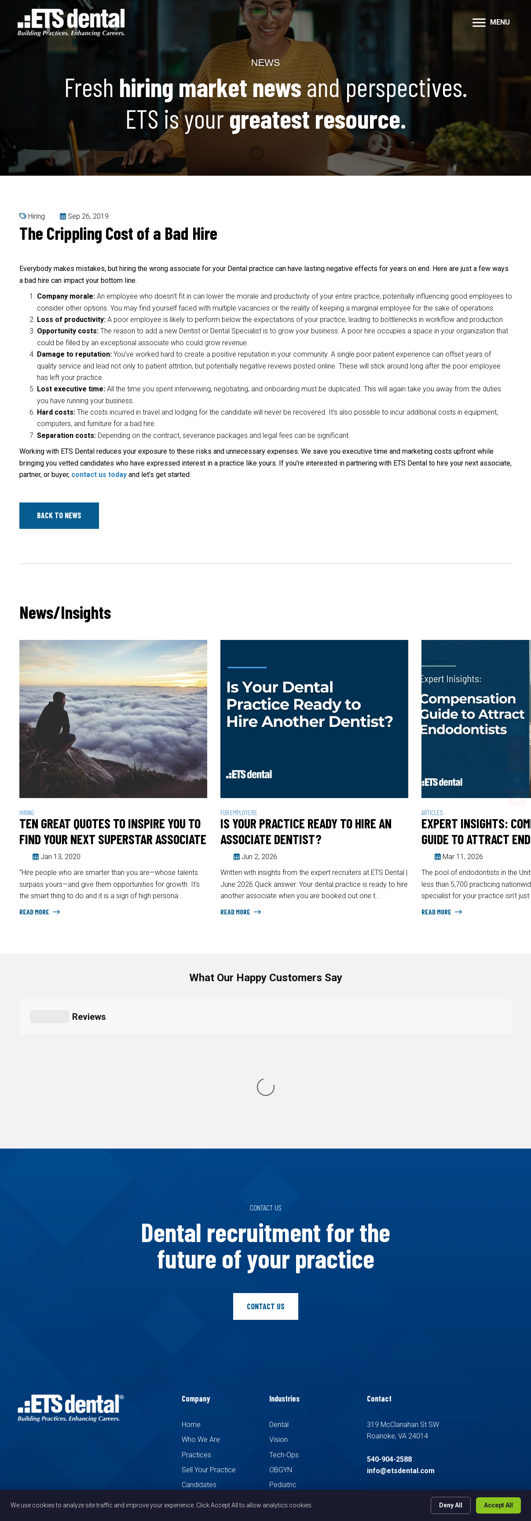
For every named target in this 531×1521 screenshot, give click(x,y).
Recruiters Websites (154, 1422)
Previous (481, 613)
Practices (196, 1295)
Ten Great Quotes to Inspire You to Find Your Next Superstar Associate (112, 831)
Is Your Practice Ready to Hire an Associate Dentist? (306, 831)
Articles (432, 812)
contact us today (99, 474)
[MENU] (491, 22)
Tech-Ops (284, 1295)
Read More (39, 911)
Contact (194, 1355)
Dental (279, 1265)
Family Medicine (294, 1340)
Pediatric (283, 1325)
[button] (59, 515)
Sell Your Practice (209, 1310)
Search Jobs (201, 1340)
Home (191, 1265)
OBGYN (280, 1310)
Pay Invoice (200, 1370)
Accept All (498, 1505)
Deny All (450, 1505)
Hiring (36, 216)
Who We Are (201, 1280)
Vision (278, 1280)
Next (507, 613)
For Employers (238, 812)
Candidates (199, 1325)
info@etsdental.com (401, 1311)
